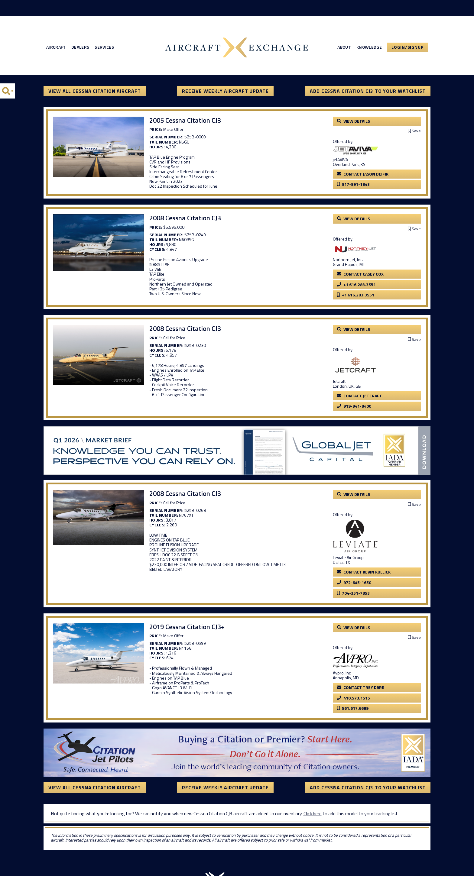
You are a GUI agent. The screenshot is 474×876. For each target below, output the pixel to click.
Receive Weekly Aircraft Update (225, 91)
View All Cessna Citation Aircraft (94, 91)
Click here (313, 813)
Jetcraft (339, 381)
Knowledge (369, 47)
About (344, 47)
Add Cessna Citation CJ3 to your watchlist (368, 91)
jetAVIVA (340, 159)
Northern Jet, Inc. (348, 259)
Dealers (80, 47)
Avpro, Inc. (342, 673)
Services (104, 47)
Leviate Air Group (348, 557)
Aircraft (56, 47)
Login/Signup (407, 47)
